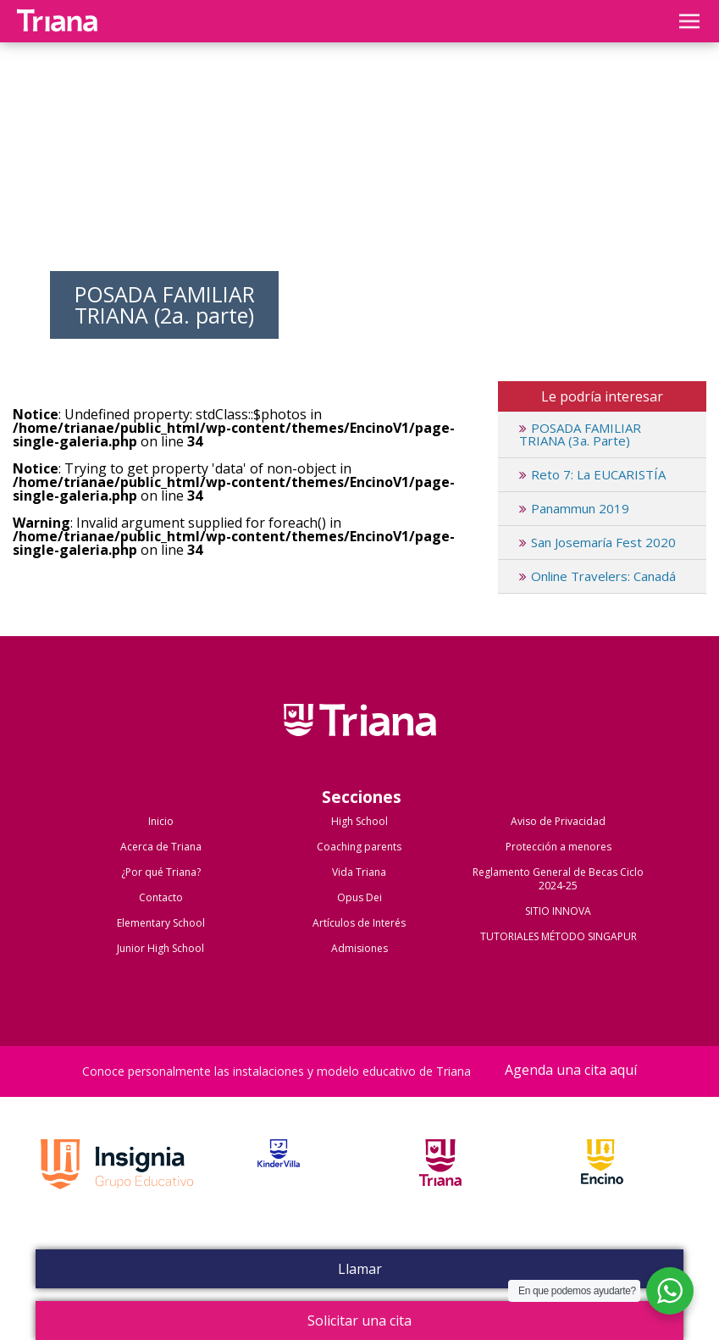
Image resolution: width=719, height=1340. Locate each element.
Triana (440, 1181)
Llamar (360, 1269)
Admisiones (359, 948)
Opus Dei (359, 897)
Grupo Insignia (117, 1181)
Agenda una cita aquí (571, 1071)
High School (359, 821)
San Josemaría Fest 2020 (597, 542)
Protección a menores (558, 846)
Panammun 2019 (574, 508)
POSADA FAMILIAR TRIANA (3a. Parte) (580, 434)
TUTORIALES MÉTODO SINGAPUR (558, 936)
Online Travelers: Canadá (597, 576)
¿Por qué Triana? (161, 872)
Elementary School (161, 923)
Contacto (161, 897)
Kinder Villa (278, 1181)
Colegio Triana (360, 738)
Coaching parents (359, 846)
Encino (602, 1181)
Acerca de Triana (161, 846)
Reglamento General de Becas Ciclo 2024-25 (558, 879)
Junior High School (160, 948)
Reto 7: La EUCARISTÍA (592, 474)
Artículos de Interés (359, 923)
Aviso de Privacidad (558, 821)
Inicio (161, 821)
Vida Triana (359, 872)
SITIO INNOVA (558, 911)
